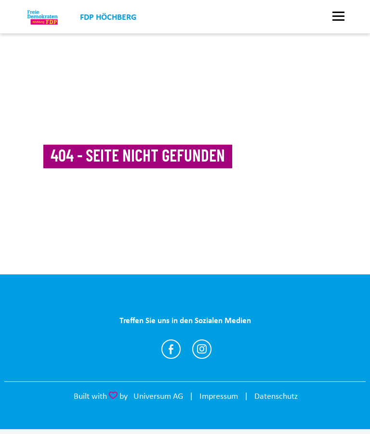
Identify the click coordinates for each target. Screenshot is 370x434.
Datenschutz (276, 396)
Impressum (218, 396)
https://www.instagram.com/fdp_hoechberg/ (201, 349)
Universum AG (158, 396)
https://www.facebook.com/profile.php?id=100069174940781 (171, 349)
